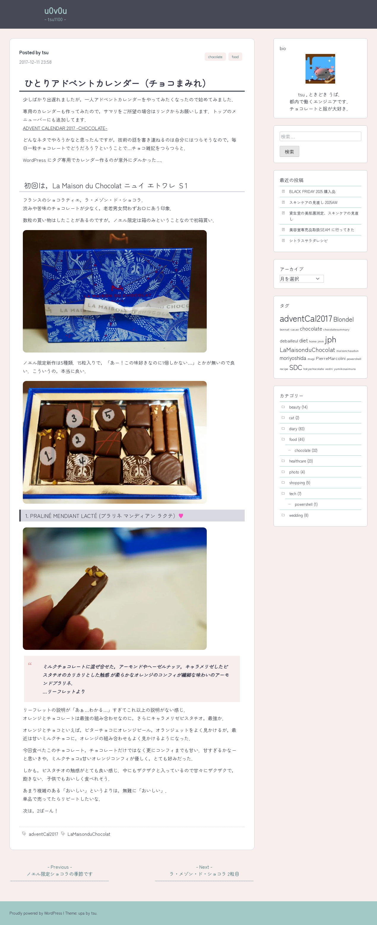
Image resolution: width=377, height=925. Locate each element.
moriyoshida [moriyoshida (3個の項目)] (293, 357)
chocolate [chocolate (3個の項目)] (311, 328)
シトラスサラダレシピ (308, 240)
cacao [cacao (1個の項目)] (295, 329)
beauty (294, 407)
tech (292, 493)
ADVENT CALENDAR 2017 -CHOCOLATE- (65, 127)
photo (294, 472)
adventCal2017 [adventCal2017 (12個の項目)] (306, 318)
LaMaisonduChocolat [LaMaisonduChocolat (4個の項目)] (307, 349)
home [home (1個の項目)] (312, 341)
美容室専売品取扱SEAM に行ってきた (321, 229)
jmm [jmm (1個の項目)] (321, 341)
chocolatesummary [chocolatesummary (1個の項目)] (336, 329)
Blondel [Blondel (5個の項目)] (343, 318)
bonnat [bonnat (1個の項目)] (284, 329)
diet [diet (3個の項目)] (303, 340)
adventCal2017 (43, 833)
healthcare (297, 461)
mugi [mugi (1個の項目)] (311, 358)
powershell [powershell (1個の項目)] (354, 358)
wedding (296, 515)
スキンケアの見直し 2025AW (313, 202)
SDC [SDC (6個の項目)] (295, 367)
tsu (45, 52)
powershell (304, 504)
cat (291, 417)
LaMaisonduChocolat (89, 833)
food (235, 56)
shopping (297, 482)
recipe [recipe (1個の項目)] (284, 368)
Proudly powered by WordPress (36, 913)
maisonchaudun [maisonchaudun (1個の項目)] (347, 350)
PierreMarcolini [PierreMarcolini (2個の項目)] (331, 358)
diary (293, 428)
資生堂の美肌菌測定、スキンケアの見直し (324, 216)
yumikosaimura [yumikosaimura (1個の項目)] (345, 368)
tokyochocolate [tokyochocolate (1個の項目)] (313, 368)
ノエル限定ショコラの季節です (59, 870)
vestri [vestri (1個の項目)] (329, 368)
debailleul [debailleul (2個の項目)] (289, 340)
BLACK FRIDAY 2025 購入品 (312, 191)
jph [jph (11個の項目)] (330, 339)
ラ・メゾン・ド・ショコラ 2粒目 (204, 870)
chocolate (215, 56)
